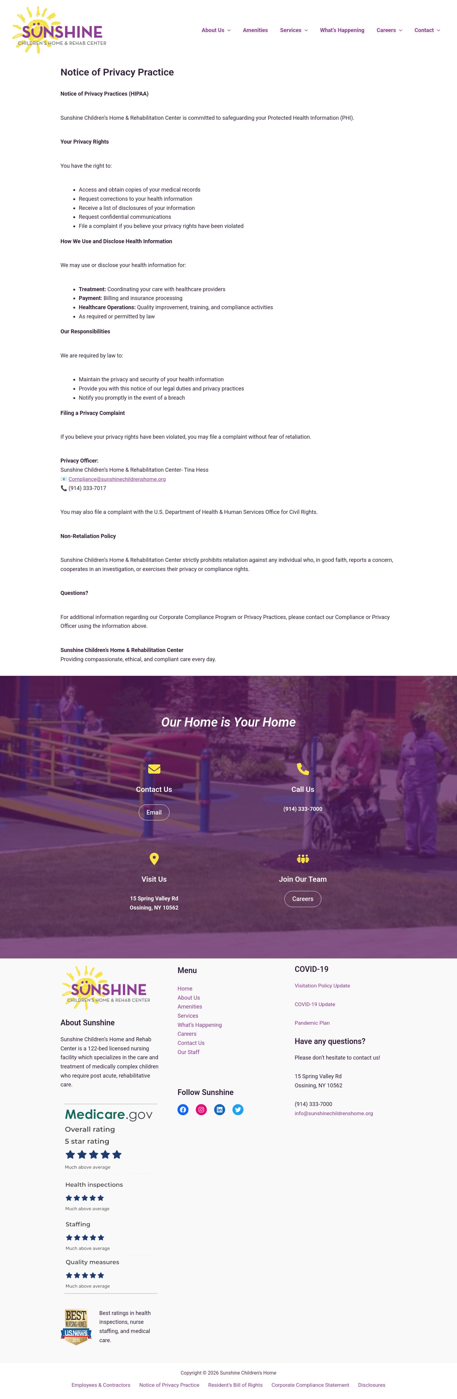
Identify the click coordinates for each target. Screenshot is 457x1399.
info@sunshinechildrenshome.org (336, 1113)
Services (298, 30)
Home (184, 988)
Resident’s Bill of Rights (235, 1385)
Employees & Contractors (102, 1385)
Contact (428, 30)
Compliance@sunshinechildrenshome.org (119, 479)
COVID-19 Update (316, 1004)
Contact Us (190, 1043)
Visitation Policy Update (324, 985)
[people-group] (303, 858)
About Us (222, 30)
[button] (234, 30)
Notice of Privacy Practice (170, 1385)
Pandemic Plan (313, 1023)
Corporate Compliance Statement (310, 1385)
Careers (391, 30)
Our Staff (188, 1052)
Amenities (260, 30)
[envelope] (154, 769)
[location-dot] (154, 858)
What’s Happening (345, 30)
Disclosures (371, 1385)
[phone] (303, 769)
